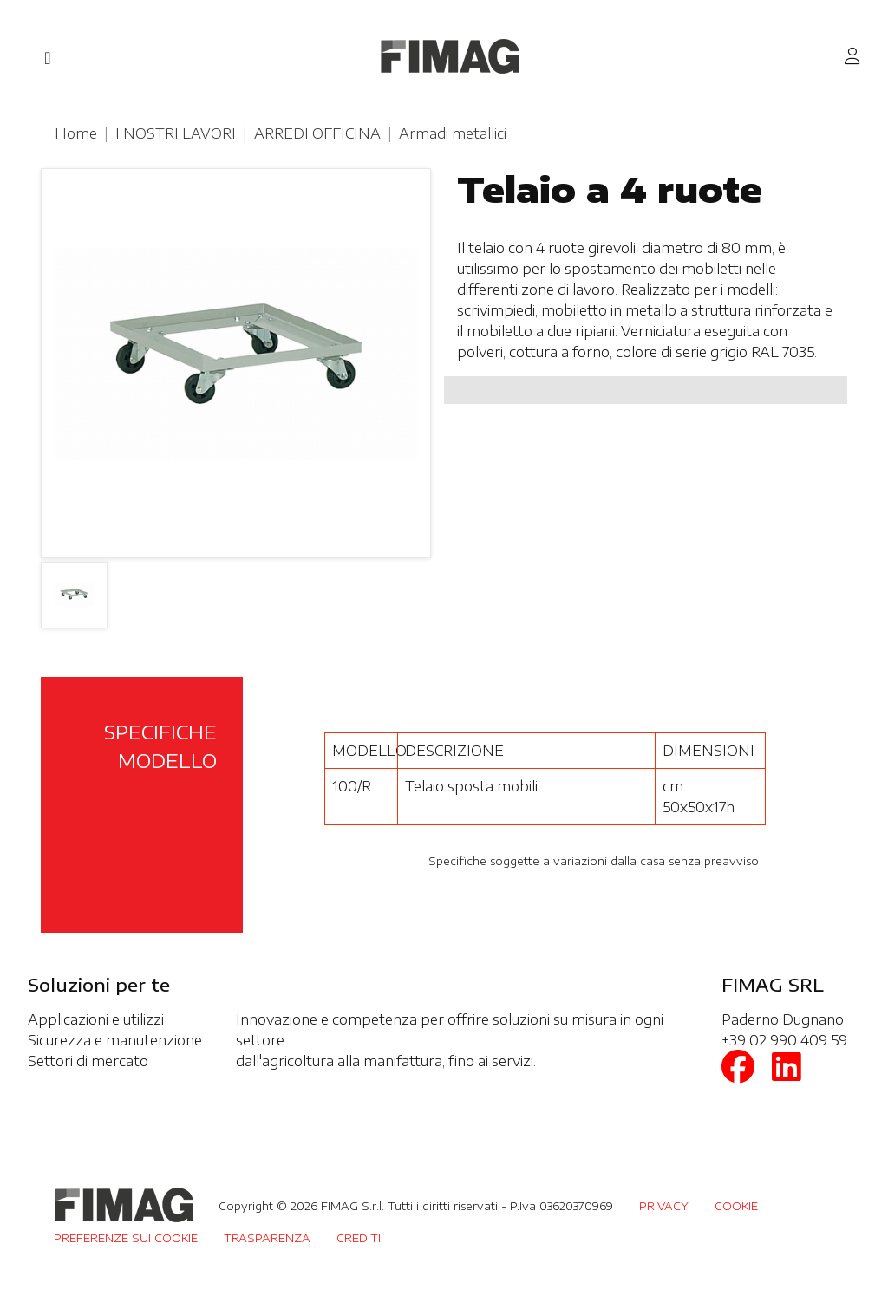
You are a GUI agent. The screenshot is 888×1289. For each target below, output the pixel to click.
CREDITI (358, 1238)
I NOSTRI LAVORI (175, 133)
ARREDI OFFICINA (317, 133)
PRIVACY (664, 1206)
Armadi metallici (452, 133)
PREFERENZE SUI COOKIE (126, 1238)
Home (76, 133)
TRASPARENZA (267, 1238)
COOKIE (736, 1206)
